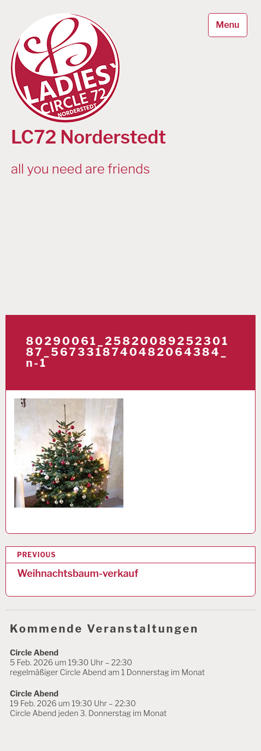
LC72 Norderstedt (88, 137)
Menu (227, 25)
